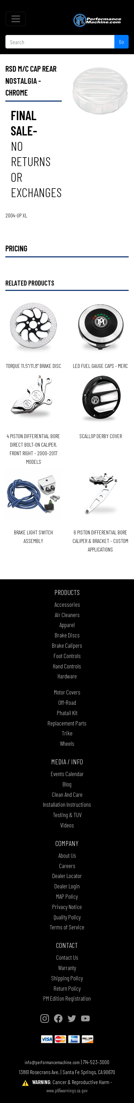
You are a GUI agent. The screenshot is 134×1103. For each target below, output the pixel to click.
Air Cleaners (67, 614)
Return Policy (67, 988)
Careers (67, 865)
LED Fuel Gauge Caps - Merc (100, 365)
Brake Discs (67, 634)
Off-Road (67, 702)
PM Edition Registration (67, 998)
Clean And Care (67, 794)
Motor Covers (67, 692)
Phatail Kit (67, 712)
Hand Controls (67, 666)
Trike (67, 733)
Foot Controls (67, 655)
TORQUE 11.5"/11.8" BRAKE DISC (33, 365)
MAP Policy (67, 896)
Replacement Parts (67, 723)
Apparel (67, 624)
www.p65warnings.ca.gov (67, 1090)
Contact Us (67, 957)
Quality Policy (67, 916)
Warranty (67, 967)
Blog (67, 784)
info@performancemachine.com (52, 1062)
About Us (67, 855)
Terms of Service (67, 926)
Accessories (67, 604)
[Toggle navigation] (16, 19)
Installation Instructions (67, 804)
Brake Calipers (67, 645)
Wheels (67, 743)
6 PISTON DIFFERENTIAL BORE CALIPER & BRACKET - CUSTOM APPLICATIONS (100, 541)
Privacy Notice (67, 906)
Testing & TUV (67, 814)
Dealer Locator (67, 875)
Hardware (67, 675)
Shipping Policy (67, 977)
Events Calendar (67, 773)
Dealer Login (67, 885)
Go (121, 41)
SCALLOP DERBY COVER (100, 435)
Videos (67, 824)
